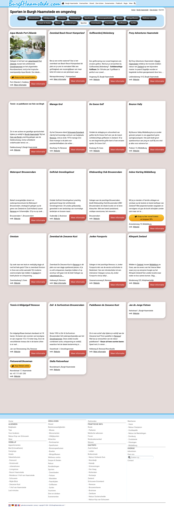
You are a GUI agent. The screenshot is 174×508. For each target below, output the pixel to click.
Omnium (14, 236)
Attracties (62, 18)
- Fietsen (51, 476)
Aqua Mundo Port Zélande (23, 33)
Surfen (133, 23)
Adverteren (132, 451)
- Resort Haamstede (16, 472)
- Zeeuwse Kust (14, 484)
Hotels (11, 454)
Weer (131, 3)
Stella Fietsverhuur (59, 361)
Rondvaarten (75, 18)
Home (10, 421)
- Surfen (51, 488)
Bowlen (120, 18)
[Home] (63, 3)
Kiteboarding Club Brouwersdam (105, 172)
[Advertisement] (80, 94)
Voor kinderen (13, 433)
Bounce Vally (135, 104)
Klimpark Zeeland (138, 236)
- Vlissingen (132, 442)
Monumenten (34, 18)
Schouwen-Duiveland (76, 132)
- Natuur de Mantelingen (137, 433)
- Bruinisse (92, 490)
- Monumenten (53, 433)
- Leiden (91, 451)
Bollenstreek (92, 454)
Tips (10, 430)
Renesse (53, 138)
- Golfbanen (52, 485)
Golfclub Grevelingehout (62, 172)
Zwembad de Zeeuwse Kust (63, 236)
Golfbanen (123, 23)
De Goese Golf (96, 104)
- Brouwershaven (94, 487)
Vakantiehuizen (14, 457)
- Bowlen (51, 451)
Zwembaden (96, 23)
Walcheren (132, 421)
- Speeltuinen (53, 445)
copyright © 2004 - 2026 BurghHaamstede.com (51, 505)
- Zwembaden (53, 472)
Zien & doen (99, 3)
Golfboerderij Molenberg (101, 33)
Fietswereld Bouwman (21, 361)
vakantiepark (57, 276)
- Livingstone (13, 469)
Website (96, 80)
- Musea (51, 430)
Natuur (58, 23)
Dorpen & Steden (44, 23)
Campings (12, 451)
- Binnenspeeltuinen (55, 448)
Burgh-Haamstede (32, 134)
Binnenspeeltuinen (105, 18)
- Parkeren (92, 430)
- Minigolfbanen (54, 454)
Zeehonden (92, 421)
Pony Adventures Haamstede (143, 33)
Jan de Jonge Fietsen (140, 305)
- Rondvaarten (53, 442)
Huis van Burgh (16, 137)
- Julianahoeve (14, 466)
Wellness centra (149, 18)
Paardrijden (109, 23)
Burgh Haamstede (71, 3)
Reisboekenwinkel (95, 439)
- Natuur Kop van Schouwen (98, 500)
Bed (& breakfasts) (15, 448)
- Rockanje (92, 475)
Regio (126, 3)
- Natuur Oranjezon (135, 427)
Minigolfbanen (132, 18)
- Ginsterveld (13, 463)
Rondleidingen (70, 23)
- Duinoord (12, 460)
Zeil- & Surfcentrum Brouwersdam (67, 305)
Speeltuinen (89, 18)
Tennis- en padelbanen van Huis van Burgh (27, 104)
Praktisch (119, 3)
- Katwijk (91, 463)
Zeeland (141, 67)
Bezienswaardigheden (56, 427)
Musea (21, 18)
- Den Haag (92, 469)
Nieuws (91, 442)
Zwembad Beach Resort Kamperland (67, 33)
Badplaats (12, 427)
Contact (131, 461)
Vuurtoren (52, 491)
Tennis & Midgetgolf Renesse (25, 305)
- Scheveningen (94, 466)
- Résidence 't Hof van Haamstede (21, 475)
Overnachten (83, 3)
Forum (90, 436)
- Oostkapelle (133, 430)
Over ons (131, 454)
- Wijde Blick (13, 481)
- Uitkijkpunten (53, 436)
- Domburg (132, 436)
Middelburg (154, 265)
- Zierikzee (92, 494)
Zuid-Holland (93, 448)
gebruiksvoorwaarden (27, 505)
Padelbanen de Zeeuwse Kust (104, 305)
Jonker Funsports (98, 236)
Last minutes (13, 490)
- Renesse (91, 484)
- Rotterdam (92, 472)
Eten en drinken (54, 494)
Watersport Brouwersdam (23, 172)
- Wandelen (52, 479)
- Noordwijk (92, 460)
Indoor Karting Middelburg (142, 172)
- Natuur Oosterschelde (97, 497)
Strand (91, 3)
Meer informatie (20, 85)
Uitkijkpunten (49, 18)
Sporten (84, 23)
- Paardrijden (53, 482)
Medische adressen (95, 433)
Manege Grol (56, 104)
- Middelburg (132, 445)
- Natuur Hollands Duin (96, 457)
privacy (36, 505)
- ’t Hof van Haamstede (17, 487)
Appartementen (14, 445)
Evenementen (109, 3)
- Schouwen (12, 478)
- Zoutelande (132, 439)
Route (90, 427)
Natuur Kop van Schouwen (18, 436)
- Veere (130, 424)
